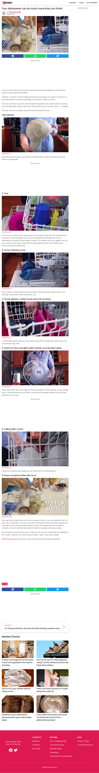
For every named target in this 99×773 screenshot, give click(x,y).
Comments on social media (61, 756)
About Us (36, 741)
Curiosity (72, 3)
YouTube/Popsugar (7, 516)
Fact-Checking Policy (58, 741)
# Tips (4, 584)
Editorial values (56, 748)
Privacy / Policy (83, 741)
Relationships (92, 3)
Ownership (54, 752)
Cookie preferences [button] (85, 745)
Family (81, 3)
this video (11, 539)
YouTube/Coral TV (6, 153)
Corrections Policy (57, 745)
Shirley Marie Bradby (15, 12)
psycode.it (36, 748)
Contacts (36, 745)
